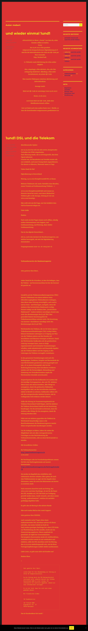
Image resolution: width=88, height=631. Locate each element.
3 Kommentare (10, 155)
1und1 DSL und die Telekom (30, 138)
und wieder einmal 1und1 (28, 33)
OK (71, 628)
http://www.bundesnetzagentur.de (33, 452)
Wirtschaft (10, 149)
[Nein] (86, 628)
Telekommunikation (70, 73)
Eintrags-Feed (68, 91)
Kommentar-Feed (69, 93)
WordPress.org (69, 95)
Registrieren (68, 88)
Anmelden (67, 90)
